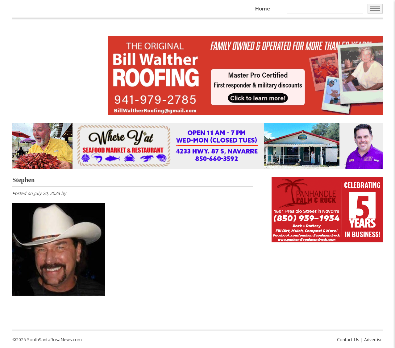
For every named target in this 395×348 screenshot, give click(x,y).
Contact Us (348, 339)
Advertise (373, 339)
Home (262, 8)
